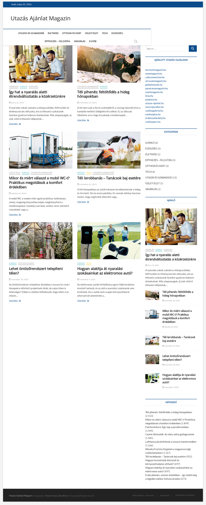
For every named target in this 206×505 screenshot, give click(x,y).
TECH (97, 33)
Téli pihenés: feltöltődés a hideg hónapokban (103, 92)
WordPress (63, 494)
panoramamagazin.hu (156, 87)
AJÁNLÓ (23, 85)
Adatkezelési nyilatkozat (185, 494)
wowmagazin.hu (153, 72)
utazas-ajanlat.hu (154, 101)
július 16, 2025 (16, 101)
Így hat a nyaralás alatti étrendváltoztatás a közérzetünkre (37, 92)
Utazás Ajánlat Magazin (42, 18)
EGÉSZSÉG (109, 33)
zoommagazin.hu (154, 90)
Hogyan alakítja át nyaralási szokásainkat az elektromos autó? (104, 269)
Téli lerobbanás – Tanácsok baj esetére (108, 176)
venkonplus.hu (152, 113)
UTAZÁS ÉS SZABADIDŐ (24, 33)
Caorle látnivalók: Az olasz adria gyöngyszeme (169, 432)
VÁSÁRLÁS (154, 33)
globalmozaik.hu (153, 83)
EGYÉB (167, 33)
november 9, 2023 (86, 278)
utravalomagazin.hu (155, 79)
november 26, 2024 (87, 101)
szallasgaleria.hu (154, 109)
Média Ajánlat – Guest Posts (143, 494)
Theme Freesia (51, 494)
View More (14, 122)
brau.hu (149, 94)
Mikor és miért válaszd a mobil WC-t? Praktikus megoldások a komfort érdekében (39, 181)
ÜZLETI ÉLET (84, 33)
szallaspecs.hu (152, 120)
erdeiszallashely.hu (155, 116)
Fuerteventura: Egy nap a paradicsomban (167, 425)
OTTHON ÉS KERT (64, 33)
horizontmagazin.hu (155, 68)
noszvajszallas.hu (154, 105)
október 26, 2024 (17, 192)
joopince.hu (151, 98)
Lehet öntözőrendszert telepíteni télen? (36, 269)
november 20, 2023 (87, 183)
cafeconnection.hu (154, 75)
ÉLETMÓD (45, 33)
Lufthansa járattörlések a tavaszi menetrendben (170, 440)
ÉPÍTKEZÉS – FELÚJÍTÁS (132, 33)
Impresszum (164, 494)
